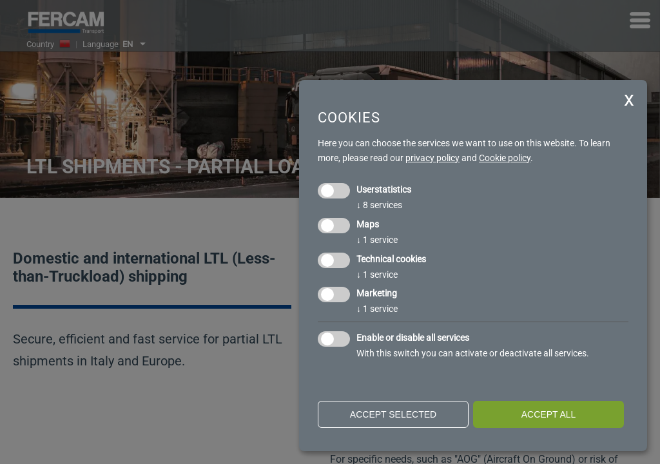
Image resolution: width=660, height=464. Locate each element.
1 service (377, 240)
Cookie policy (504, 158)
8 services (379, 205)
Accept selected (393, 414)
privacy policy (432, 158)
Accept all (548, 414)
